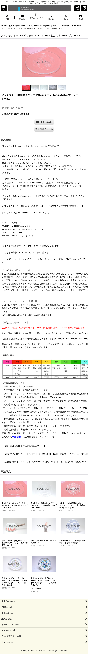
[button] (4, 8)
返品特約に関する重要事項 (15, 114)
